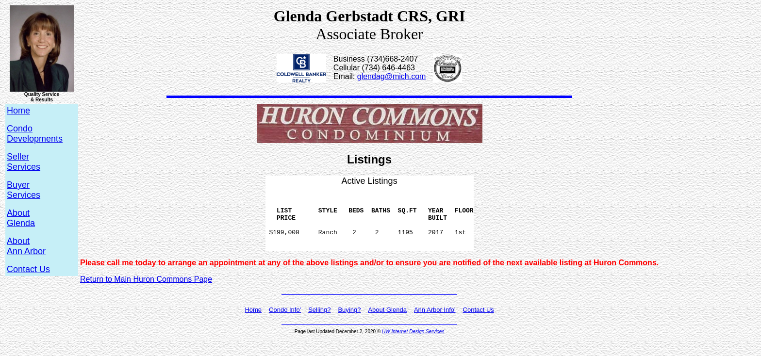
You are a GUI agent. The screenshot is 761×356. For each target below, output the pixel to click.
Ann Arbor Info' (435, 321)
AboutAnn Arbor (26, 246)
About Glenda (387, 321)
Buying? (349, 321)
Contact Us (28, 269)
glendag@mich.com (391, 76)
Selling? (319, 321)
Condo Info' (285, 321)
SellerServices (23, 162)
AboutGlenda (21, 218)
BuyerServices (23, 190)
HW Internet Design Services (413, 343)
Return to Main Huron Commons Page (146, 291)
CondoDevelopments (35, 134)
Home (253, 321)
